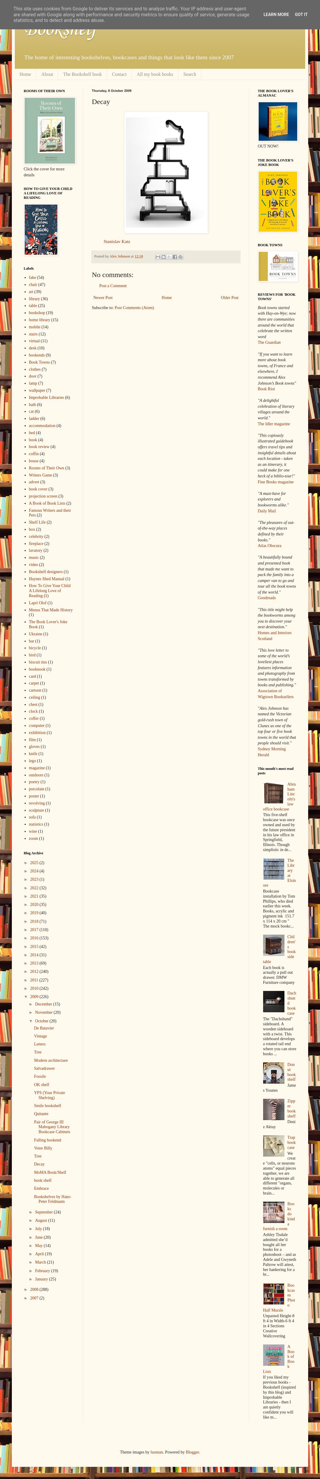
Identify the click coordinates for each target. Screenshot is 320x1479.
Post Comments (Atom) (134, 308)
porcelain (36, 789)
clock (33, 711)
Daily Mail (267, 511)
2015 (35, 946)
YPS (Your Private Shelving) (49, 1095)
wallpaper (37, 390)
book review (39, 447)
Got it (301, 14)
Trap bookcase (291, 1142)
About (47, 74)
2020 (35, 904)
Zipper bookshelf (291, 1108)
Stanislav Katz (117, 241)
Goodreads (267, 598)
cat (31, 411)
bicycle (35, 648)
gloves (34, 746)
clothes (35, 369)
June (39, 1237)
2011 (34, 980)
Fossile (40, 1076)
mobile (35, 327)
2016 (35, 938)
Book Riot (266, 389)
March (41, 1262)
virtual (34, 341)
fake (32, 277)
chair (33, 284)
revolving (37, 803)
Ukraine (35, 634)
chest (33, 704)
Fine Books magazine (276, 482)
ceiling (34, 697)
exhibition (37, 732)
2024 (35, 871)
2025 (35, 863)
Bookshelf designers (46, 572)
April (40, 1254)
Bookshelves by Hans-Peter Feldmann (52, 1199)
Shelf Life (37, 522)
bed (32, 433)
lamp (33, 383)
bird (32, 655)
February (43, 1271)
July (39, 1229)
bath (32, 404)
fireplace (36, 543)
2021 (35, 896)
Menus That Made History (51, 610)
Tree (37, 1052)
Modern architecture (51, 1060)
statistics (36, 824)
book (33, 440)
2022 (35, 888)
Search (189, 74)
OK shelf (41, 1085)
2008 (35, 1289)
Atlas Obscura (269, 545)
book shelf (43, 1180)
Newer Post (103, 297)
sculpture (36, 810)
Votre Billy (43, 1148)
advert (34, 482)
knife (33, 754)
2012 (35, 971)
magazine (37, 768)
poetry (34, 782)
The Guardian (269, 342)
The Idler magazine (274, 424)
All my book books (155, 74)
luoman (157, 1452)
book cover (38, 489)
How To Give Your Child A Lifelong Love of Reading (50, 590)
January (42, 1279)
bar (31, 641)
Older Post (230, 297)
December (44, 1004)
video (33, 564)
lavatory (36, 550)
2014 (35, 955)
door (33, 376)
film (32, 740)
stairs (33, 334)
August (41, 1220)
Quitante (41, 1114)
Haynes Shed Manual (47, 579)
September (44, 1212)
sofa (32, 817)
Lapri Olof (38, 603)
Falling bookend (47, 1140)
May (39, 1245)
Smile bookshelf (47, 1106)
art (31, 292)
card (32, 676)
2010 (35, 988)
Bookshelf (60, 29)
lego (32, 761)
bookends (37, 355)
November (44, 1012)
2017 (35, 930)
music (34, 557)
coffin (34, 454)
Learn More (276, 14)
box (32, 529)
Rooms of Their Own (46, 468)
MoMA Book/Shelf (50, 1172)
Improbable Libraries (46, 397)
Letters (40, 1044)
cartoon (35, 690)
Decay (39, 1164)
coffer (34, 718)
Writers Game (40, 475)
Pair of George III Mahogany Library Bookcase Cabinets (52, 1127)
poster (34, 796)
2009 (35, 996)
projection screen (43, 496)
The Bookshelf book (82, 74)
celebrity (36, 536)
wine (33, 831)
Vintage (40, 1036)
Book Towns (39, 362)
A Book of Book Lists (47, 503)
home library (39, 320)
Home (25, 74)
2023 (35, 879)
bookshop (37, 313)
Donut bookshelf (291, 1072)
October (42, 1021)
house (34, 461)
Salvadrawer (44, 1068)
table (33, 305)
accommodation (42, 425)
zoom (33, 838)
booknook (37, 669)
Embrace (41, 1188)
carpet (34, 683)
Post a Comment (113, 286)
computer (37, 725)
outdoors (36, 775)
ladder (34, 418)
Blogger (192, 1452)
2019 (35, 913)
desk (33, 348)
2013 (35, 963)
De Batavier (44, 1028)
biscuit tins (38, 662)
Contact (119, 74)
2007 (35, 1298)
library (34, 299)
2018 (35, 921)
